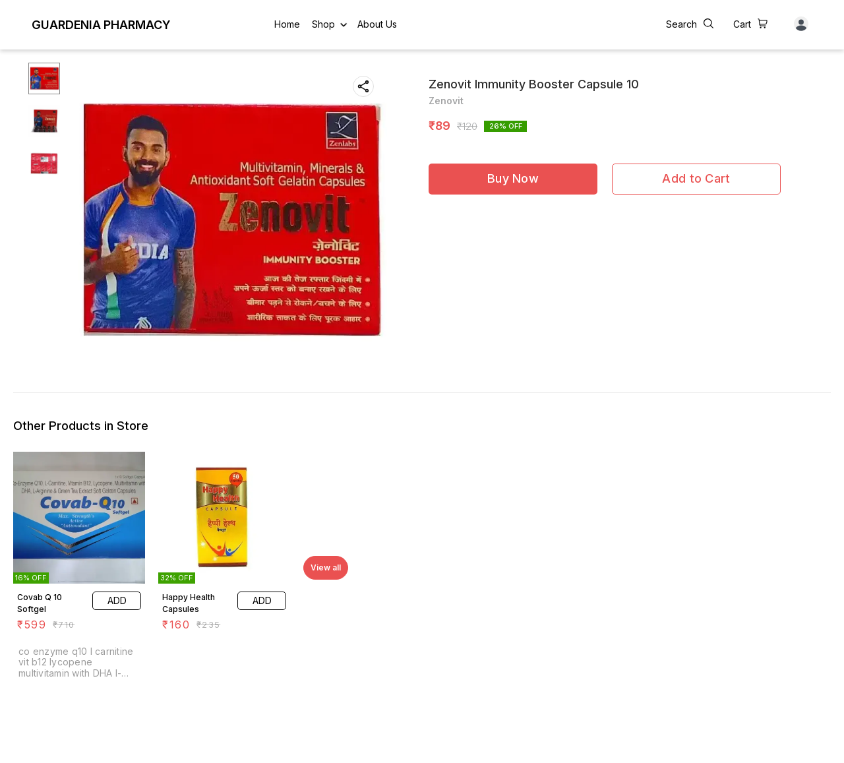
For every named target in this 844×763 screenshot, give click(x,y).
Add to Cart (696, 178)
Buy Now (513, 178)
